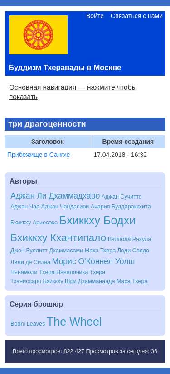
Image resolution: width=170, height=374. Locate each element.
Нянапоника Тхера (80, 272)
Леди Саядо (133, 250)
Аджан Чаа (24, 207)
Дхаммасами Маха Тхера (82, 250)
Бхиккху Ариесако (34, 222)
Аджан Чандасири (65, 207)
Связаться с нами (137, 15)
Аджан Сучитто (122, 197)
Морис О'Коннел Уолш (93, 261)
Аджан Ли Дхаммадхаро (55, 195)
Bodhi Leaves (27, 324)
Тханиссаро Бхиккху (36, 281)
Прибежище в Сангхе (38, 154)
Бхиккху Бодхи (97, 220)
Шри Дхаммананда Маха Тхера (106, 281)
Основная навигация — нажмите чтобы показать (73, 91)
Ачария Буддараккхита (121, 207)
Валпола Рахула (129, 239)
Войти (95, 15)
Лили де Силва (30, 262)
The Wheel (74, 321)
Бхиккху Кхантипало (58, 237)
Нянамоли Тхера (32, 272)
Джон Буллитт (29, 250)
